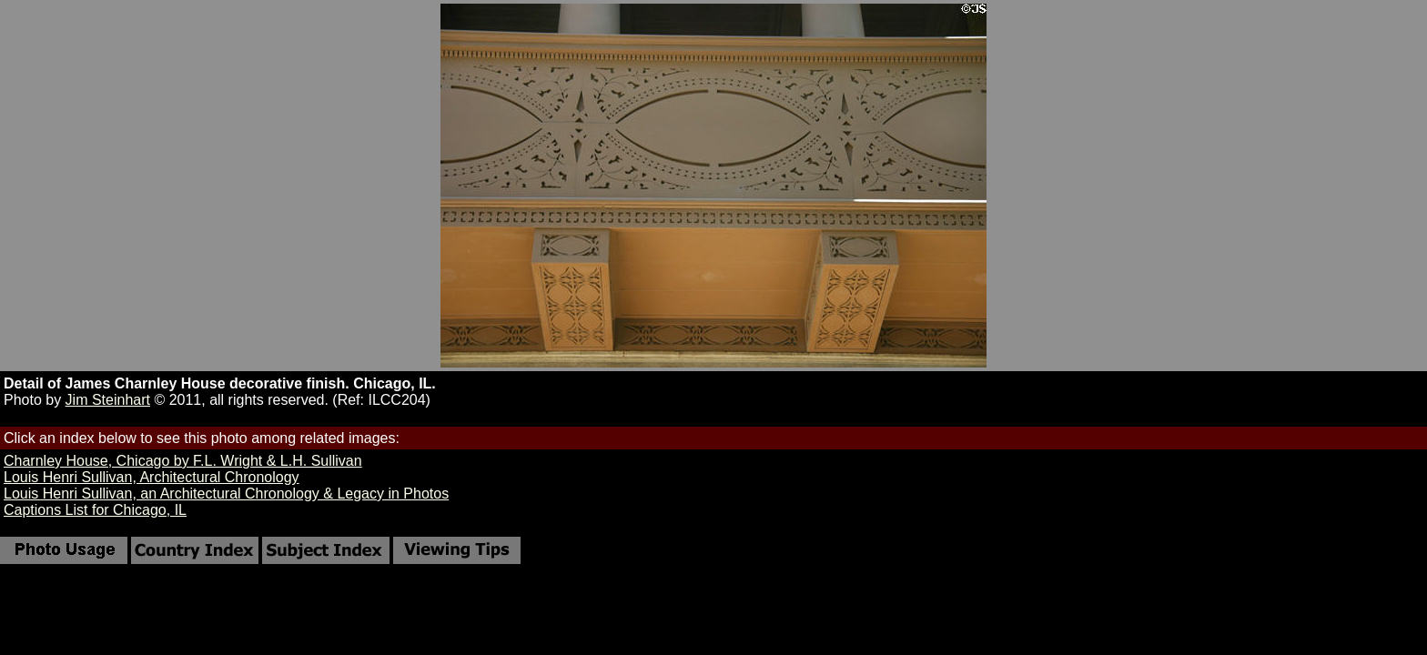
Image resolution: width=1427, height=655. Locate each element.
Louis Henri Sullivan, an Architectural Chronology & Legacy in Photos (226, 493)
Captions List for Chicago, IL (95, 510)
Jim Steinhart (108, 400)
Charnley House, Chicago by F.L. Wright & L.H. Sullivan (183, 461)
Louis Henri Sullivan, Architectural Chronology (151, 477)
